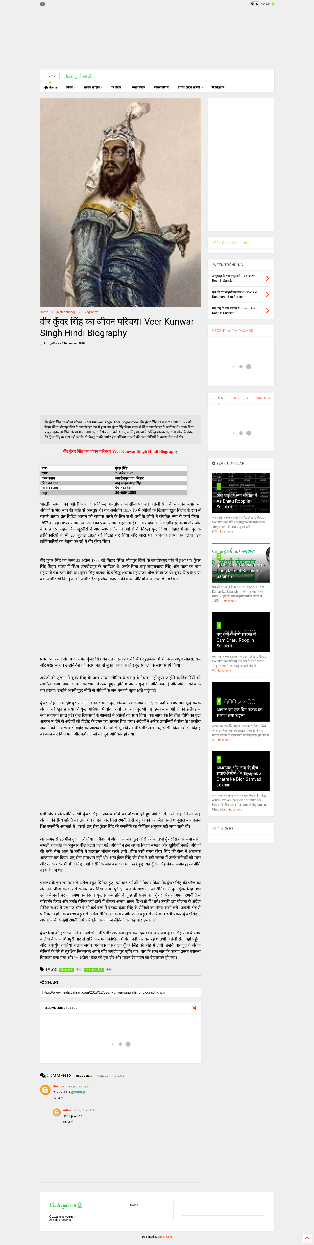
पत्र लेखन (116, 87)
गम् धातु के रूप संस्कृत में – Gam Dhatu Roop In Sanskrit (238, 640)
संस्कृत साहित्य (93, 87)
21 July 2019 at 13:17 (84, 1110)
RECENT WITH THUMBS (232, 331)
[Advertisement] (120, 39)
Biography (91, 312)
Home (50, 87)
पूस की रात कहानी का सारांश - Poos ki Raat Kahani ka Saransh (241, 570)
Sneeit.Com (165, 1236)
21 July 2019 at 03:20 (78, 1086)
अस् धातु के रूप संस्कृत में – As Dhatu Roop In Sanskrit (239, 501)
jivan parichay (66, 312)
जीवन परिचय (161, 87)
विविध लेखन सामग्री (190, 87)
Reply (58, 1097)
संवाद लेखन (138, 87)
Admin (67, 1110)
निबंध (71, 87)
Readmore (226, 531)
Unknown (59, 1086)
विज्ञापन (217, 87)
